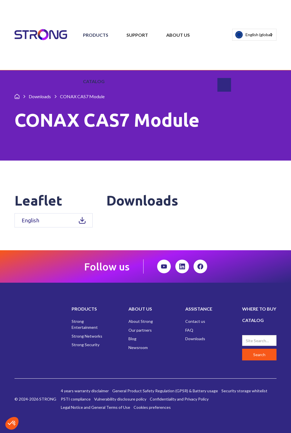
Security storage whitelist (244, 390)
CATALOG (253, 320)
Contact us (195, 321)
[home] (40, 35)
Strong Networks (87, 336)
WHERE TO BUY (259, 308)
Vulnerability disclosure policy (120, 399)
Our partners (140, 330)
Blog (132, 338)
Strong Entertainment (85, 324)
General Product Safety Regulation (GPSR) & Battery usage (165, 390)
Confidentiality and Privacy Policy (179, 399)
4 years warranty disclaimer (85, 390)
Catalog (94, 81)
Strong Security (85, 344)
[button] (95, 35)
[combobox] (254, 35)
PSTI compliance (76, 399)
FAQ (189, 330)
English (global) (253, 35)
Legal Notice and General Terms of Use (95, 407)
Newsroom (138, 347)
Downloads (195, 338)
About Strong (140, 321)
